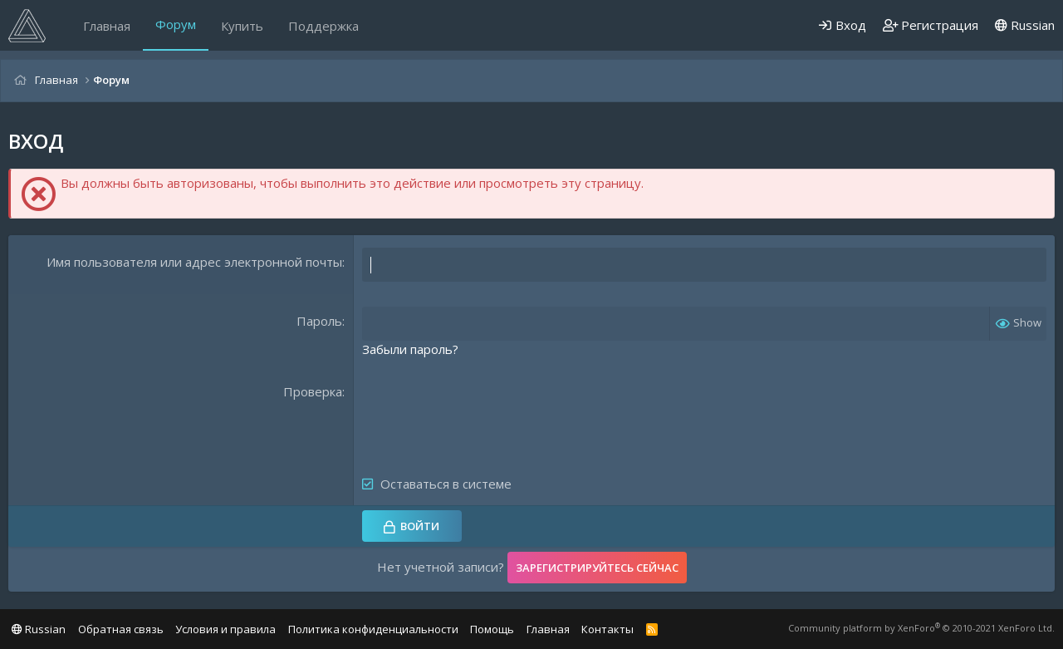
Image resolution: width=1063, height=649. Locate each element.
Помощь (492, 629)
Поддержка (323, 25)
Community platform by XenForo (921, 628)
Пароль (319, 320)
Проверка (312, 391)
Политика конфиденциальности (373, 629)
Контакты (607, 629)
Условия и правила (225, 629)
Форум (175, 24)
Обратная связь (121, 629)
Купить (242, 25)
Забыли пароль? (410, 349)
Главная (106, 25)
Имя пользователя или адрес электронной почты (194, 261)
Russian (1025, 25)
